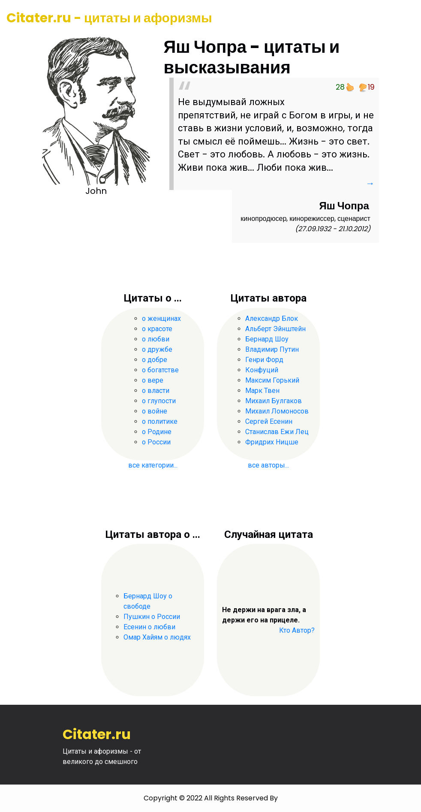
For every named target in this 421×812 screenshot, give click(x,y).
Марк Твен (262, 390)
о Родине (156, 432)
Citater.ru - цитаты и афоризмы (109, 18)
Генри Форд (264, 360)
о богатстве (160, 370)
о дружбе (157, 349)
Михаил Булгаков (273, 401)
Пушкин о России (151, 617)
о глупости (159, 401)
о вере (152, 380)
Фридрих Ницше (271, 442)
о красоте (157, 329)
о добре (154, 360)
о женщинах (161, 318)
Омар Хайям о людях (157, 637)
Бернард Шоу (267, 339)
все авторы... (268, 465)
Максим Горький (272, 380)
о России (156, 442)
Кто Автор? (297, 630)
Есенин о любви (149, 627)
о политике (159, 421)
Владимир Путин (272, 349)
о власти (155, 390)
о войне (154, 411)
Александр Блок (271, 318)
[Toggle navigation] (403, 18)
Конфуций (261, 370)
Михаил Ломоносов (277, 411)
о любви (155, 339)
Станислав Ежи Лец (277, 432)
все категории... (152, 465)
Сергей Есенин (268, 421)
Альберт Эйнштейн (275, 329)
